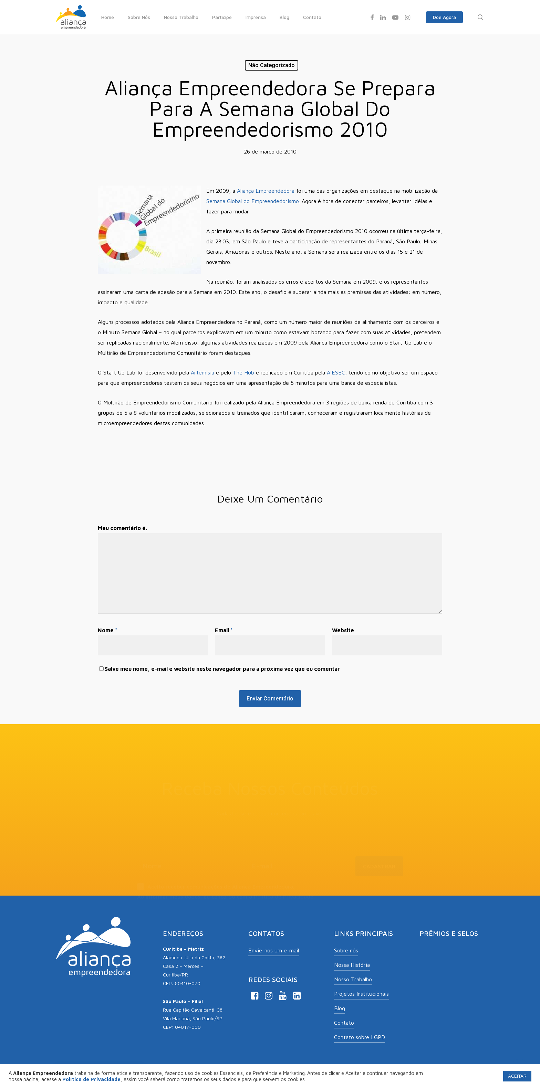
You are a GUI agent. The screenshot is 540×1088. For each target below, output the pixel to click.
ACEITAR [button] (517, 1076)
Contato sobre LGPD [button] (359, 1037)
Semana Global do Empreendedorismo (252, 201)
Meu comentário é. (122, 528)
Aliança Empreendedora (265, 191)
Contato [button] (344, 1023)
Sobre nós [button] (346, 950)
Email (224, 630)
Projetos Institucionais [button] (361, 994)
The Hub (243, 372)
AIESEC (336, 372)
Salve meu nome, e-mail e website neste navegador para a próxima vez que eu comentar (222, 669)
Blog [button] (339, 1008)
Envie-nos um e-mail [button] (273, 950)
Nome (107, 630)
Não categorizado (271, 65)
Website (343, 630)
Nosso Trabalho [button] (353, 979)
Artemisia (202, 372)
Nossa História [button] (352, 965)
